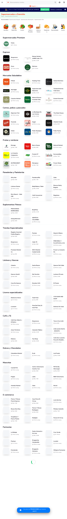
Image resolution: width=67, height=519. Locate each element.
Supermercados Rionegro (24, 305)
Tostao (5, 361)
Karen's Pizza (6, 363)
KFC (4, 343)
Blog (45, 392)
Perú (24, 350)
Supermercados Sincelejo (7, 320)
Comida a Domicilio (48, 358)
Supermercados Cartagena (24, 299)
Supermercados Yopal (23, 320)
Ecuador (25, 345)
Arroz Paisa (6, 375)
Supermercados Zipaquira (57, 317)
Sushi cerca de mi (48, 345)
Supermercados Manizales (57, 302)
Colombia (25, 341)
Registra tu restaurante (29, 392)
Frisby (4, 366)
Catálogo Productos (8, 392)
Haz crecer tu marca (28, 403)
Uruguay (25, 352)
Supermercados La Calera (24, 302)
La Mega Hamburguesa (9, 345)
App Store (31, 421)
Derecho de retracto (49, 394)
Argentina (25, 334)
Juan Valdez (6, 357)
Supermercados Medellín (57, 296)
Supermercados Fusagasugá (25, 317)
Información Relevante (49, 410)
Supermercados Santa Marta (8, 311)
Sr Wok (5, 370)
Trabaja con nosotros (28, 394)
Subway (5, 350)
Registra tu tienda (27, 397)
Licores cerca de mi (8, 408)
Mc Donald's (6, 368)
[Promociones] (33, 510)
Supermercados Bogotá (7, 296)
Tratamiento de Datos (49, 406)
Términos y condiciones (56, 9)
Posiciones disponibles (29, 399)
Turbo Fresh (6, 413)
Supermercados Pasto (56, 305)
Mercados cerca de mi (8, 399)
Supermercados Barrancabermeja (55, 315)
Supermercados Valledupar (24, 311)
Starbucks (5, 347)
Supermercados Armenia (7, 305)
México (25, 348)
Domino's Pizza (6, 341)
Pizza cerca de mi (48, 341)
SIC (44, 397)
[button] (33, 6)
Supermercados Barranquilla (25, 296)
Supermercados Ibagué (7, 314)
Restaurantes (6, 397)
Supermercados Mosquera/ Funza (41, 318)
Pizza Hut (5, 382)
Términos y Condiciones (49, 399)
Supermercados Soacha (40, 320)
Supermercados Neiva (23, 308)
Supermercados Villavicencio (25, 314)
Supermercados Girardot (7, 317)
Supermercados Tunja (39, 314)
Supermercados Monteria (40, 311)
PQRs (45, 408)
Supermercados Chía (39, 296)
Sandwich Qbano (7, 359)
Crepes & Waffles (7, 352)
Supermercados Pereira (56, 299)
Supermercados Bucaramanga (41, 299)
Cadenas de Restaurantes (9, 336)
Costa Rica (26, 343)
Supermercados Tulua (6, 323)
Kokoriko (5, 372)
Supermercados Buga (56, 308)
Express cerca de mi (8, 403)
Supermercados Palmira (7, 308)
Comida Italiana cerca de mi (50, 360)
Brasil (24, 336)
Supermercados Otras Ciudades (6, 303)
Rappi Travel (6, 410)
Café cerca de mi (48, 343)
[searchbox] (31, 2)
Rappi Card (46, 401)
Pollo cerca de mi (48, 338)
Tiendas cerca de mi (8, 406)
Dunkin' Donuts (7, 379)
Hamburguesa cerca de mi (50, 336)
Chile (24, 339)
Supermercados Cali (6, 299)
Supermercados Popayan (40, 305)
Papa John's (6, 354)
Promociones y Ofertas (8, 394)
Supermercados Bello (39, 302)
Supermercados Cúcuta (56, 311)
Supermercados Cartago (40, 308)
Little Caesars (6, 384)
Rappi (2, 16)
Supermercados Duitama (57, 320)
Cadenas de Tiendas (8, 338)
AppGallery (58, 421)
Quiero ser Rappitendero (29, 401)
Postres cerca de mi (48, 352)
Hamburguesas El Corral (9, 377)
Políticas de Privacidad (49, 403)
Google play (45, 421)
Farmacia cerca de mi (8, 401)
